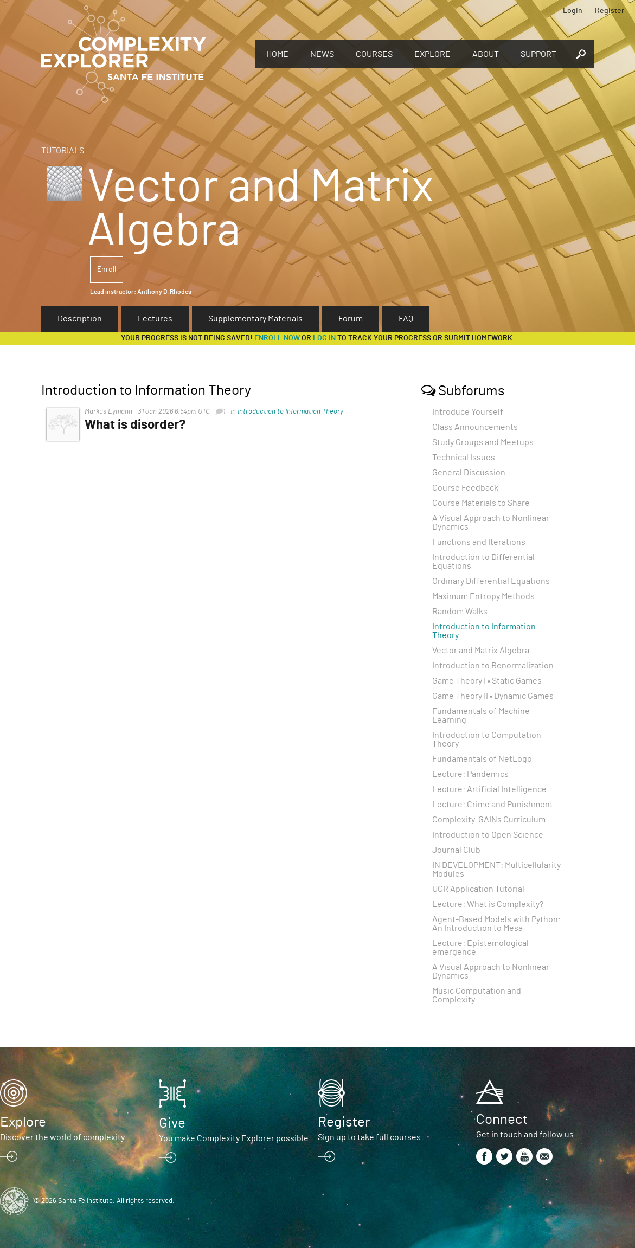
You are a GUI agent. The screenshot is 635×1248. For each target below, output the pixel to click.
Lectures (155, 318)
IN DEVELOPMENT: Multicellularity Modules (496, 869)
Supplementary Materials (255, 318)
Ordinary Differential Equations (491, 581)
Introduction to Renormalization (493, 665)
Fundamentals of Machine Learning (481, 715)
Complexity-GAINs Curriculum (489, 819)
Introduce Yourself (467, 412)
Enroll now (277, 338)
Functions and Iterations (478, 542)
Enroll (106, 269)
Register (609, 11)
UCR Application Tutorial (478, 889)
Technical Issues (463, 457)
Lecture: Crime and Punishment (492, 804)
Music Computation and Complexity (476, 995)
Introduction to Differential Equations (483, 561)
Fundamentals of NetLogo (482, 759)
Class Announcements (475, 427)
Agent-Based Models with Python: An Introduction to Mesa (496, 923)
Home (277, 54)
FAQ (406, 318)
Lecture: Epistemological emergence (480, 947)
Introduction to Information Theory (290, 411)
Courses (374, 54)
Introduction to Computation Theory (486, 739)
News (322, 54)
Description (79, 318)
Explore (432, 54)
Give (172, 1123)
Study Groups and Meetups (483, 442)
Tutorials (62, 150)
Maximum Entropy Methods (483, 596)
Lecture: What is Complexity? (487, 904)
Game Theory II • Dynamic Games (493, 696)
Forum (350, 318)
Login (572, 11)
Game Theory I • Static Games (487, 681)
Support (538, 54)
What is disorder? (135, 425)
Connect (502, 1119)
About (485, 54)
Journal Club (456, 850)
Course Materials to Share (481, 503)
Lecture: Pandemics (470, 774)
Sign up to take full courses (369, 1137)
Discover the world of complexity (62, 1137)
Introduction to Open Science (487, 835)
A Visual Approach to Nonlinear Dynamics (490, 522)
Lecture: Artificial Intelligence (489, 789)
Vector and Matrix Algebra (480, 650)
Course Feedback (465, 488)
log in (324, 338)
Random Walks (460, 611)
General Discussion (468, 472)
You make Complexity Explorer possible (234, 1138)
